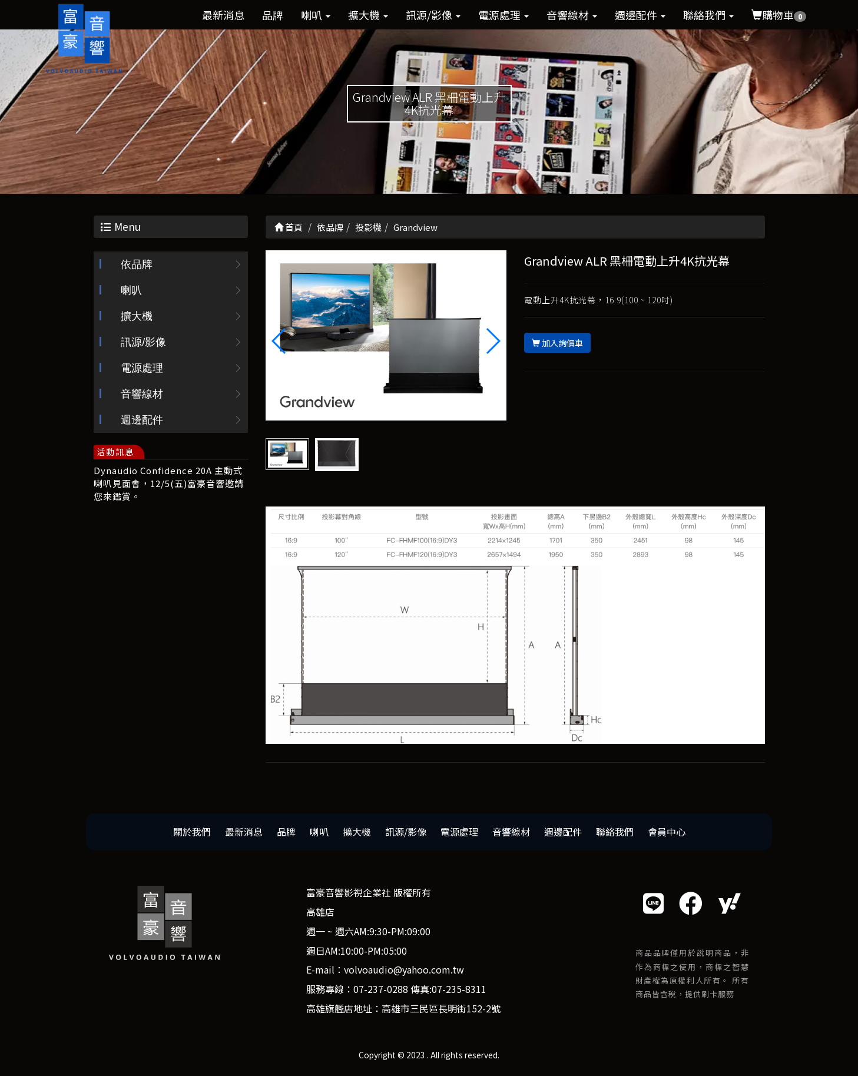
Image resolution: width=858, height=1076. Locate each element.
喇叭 (315, 14)
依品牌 (137, 265)
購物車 (778, 14)
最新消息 (223, 14)
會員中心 (666, 832)
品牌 (272, 14)
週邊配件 (640, 14)
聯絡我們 (708, 14)
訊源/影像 (433, 14)
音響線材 (571, 14)
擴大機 (368, 14)
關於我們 (192, 832)
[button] (493, 341)
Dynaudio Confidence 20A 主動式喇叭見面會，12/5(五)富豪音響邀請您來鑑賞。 (169, 484)
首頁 (288, 227)
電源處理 (503, 14)
